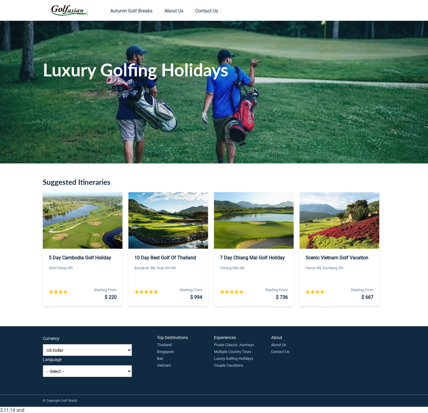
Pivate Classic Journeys (234, 344)
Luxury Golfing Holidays (233, 358)
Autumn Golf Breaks (131, 10)
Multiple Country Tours (232, 351)
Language (52, 359)
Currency (51, 338)
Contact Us (206, 10)
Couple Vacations (228, 365)
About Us (173, 10)
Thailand (164, 344)
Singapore (165, 351)
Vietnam (164, 365)
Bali (160, 358)
